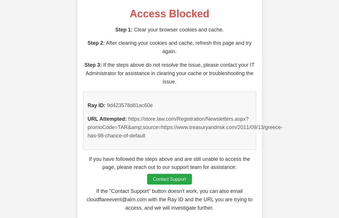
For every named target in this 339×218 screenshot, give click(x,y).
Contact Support (169, 179)
